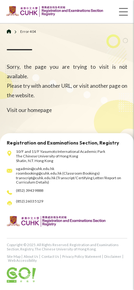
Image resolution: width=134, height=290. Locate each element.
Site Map (14, 256)
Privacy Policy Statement (81, 256)
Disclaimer (112, 256)
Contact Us (50, 256)
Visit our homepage (29, 110)
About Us (31, 256)
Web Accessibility (22, 260)
